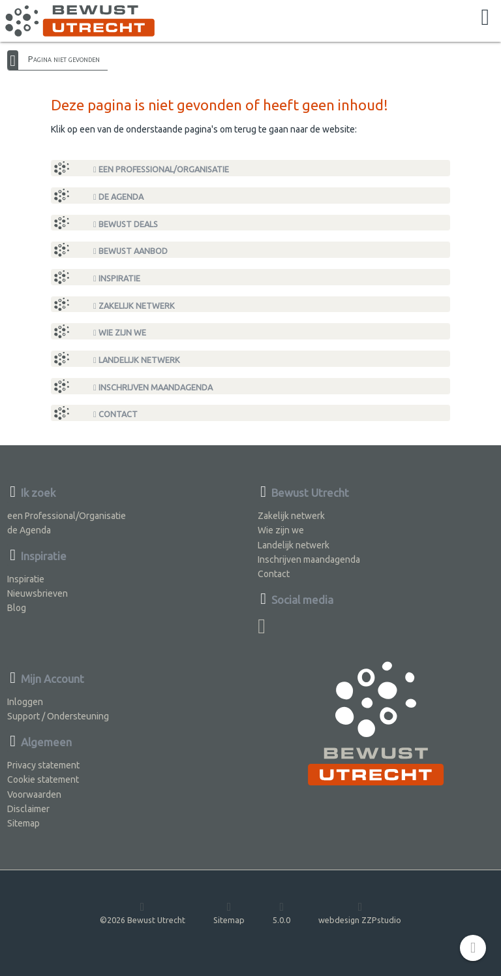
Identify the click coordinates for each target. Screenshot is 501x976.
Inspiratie (116, 278)
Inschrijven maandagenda (153, 387)
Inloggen (25, 702)
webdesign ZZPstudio (359, 912)
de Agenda (118, 197)
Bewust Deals (125, 224)
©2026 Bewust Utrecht (142, 912)
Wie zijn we (119, 333)
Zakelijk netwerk (134, 306)
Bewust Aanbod (130, 251)
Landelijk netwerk (136, 360)
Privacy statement (43, 765)
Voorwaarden (34, 794)
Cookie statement (43, 779)
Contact (115, 414)
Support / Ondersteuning (58, 716)
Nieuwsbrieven (37, 593)
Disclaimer (28, 809)
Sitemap (23, 823)
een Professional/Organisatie (161, 169)
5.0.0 (281, 912)
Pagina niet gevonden (64, 58)
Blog (16, 608)
